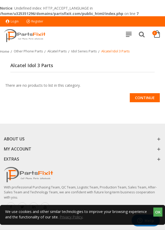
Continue (145, 97)
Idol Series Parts (84, 51)
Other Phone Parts (28, 51)
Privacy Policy (71, 217)
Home (4, 51)
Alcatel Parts (57, 51)
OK (158, 212)
